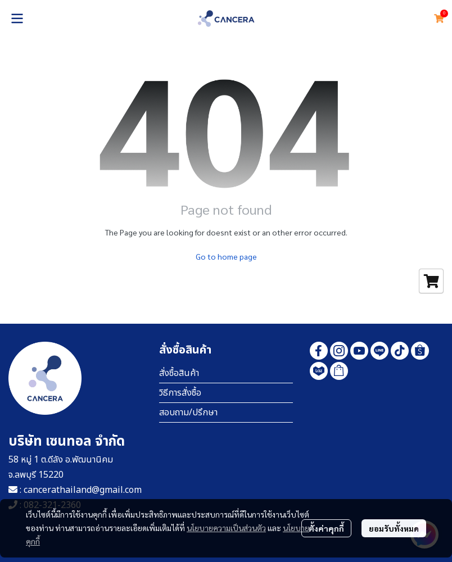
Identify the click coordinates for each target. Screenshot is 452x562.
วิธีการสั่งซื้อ (180, 393)
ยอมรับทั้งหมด (394, 528)
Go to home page (226, 256)
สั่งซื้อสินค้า (179, 373)
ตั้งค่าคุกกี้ (326, 528)
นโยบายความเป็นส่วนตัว (226, 528)
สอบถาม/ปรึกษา (188, 412)
